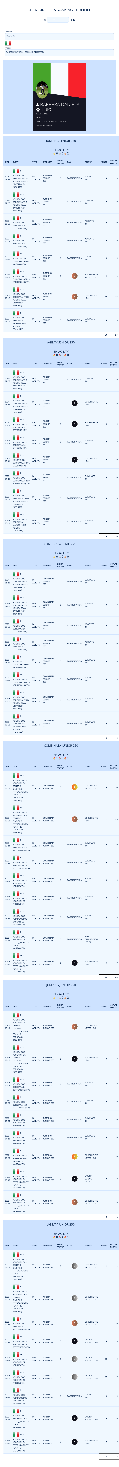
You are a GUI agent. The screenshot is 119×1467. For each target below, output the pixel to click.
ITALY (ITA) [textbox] (11, 36)
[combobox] (59, 36)
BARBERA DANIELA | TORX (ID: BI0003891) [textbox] (25, 52)
